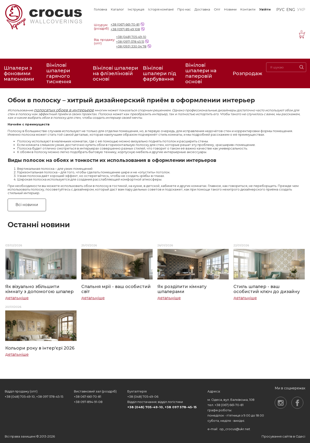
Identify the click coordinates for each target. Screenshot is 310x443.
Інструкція (136, 9)
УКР (301, 10)
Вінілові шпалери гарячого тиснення (58, 73)
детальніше (17, 298)
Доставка (202, 9)
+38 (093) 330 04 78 (131, 46)
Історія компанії (161, 9)
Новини (230, 9)
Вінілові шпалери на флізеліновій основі (115, 73)
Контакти (247, 9)
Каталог (117, 9)
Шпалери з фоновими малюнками (19, 73)
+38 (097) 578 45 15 (130, 41)
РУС (280, 10)
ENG (290, 10)
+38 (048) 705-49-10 (131, 37)
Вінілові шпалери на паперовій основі (201, 73)
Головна (100, 9)
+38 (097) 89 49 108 (125, 29)
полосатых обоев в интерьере (64, 110)
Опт (217, 9)
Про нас (184, 9)
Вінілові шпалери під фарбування (159, 73)
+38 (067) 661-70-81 (125, 24)
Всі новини (27, 204)
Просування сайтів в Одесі (283, 436)
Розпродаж (247, 73)
